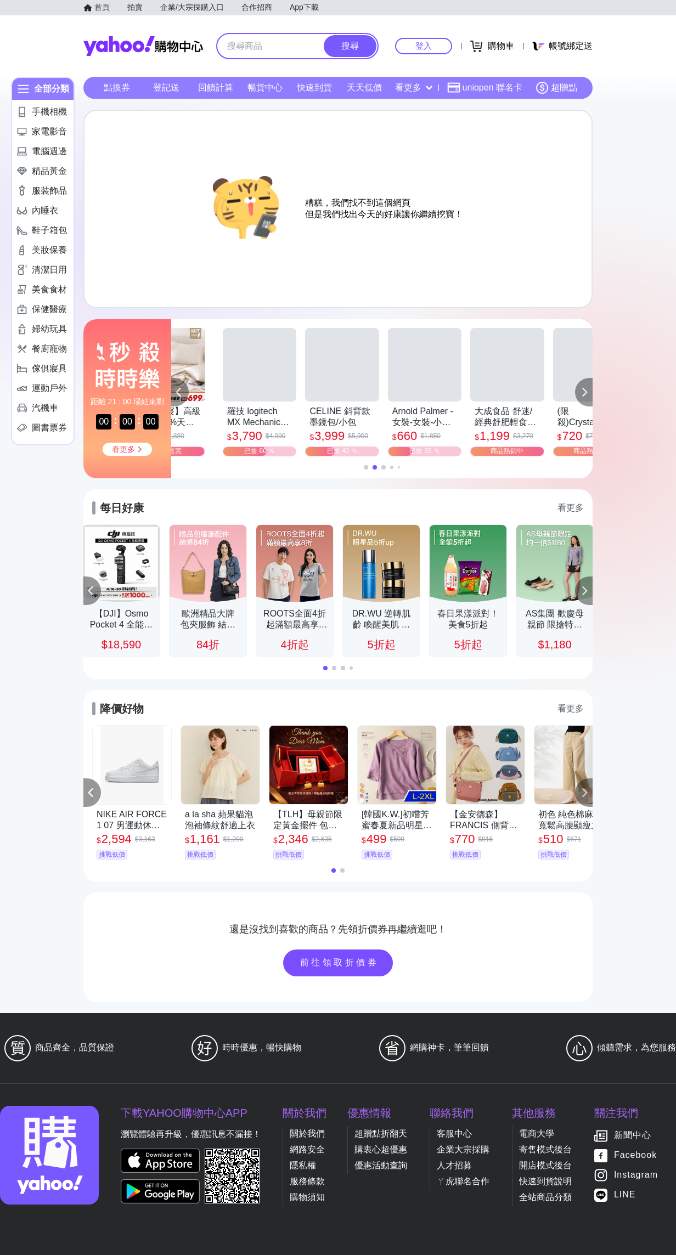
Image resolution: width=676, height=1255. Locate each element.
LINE (625, 1195)
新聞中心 (632, 1135)
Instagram (636, 1175)
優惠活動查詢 (380, 1165)
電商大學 (536, 1133)
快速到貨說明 (545, 1181)
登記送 (166, 87)
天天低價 (364, 87)
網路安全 (307, 1149)
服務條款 (307, 1181)
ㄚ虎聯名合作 (463, 1181)
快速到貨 (314, 87)
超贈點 (556, 87)
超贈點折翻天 (380, 1133)
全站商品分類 (545, 1197)
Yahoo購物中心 (143, 46)
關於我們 (307, 1133)
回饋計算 (215, 87)
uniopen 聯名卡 (484, 87)
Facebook (635, 1155)
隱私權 (303, 1165)
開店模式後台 (545, 1165)
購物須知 (307, 1197)
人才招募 (454, 1165)
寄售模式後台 (545, 1149)
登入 (423, 45)
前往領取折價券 (339, 962)
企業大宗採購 (463, 1149)
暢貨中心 (265, 87)
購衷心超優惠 (380, 1149)
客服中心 (454, 1133)
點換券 (117, 87)
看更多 (413, 87)
